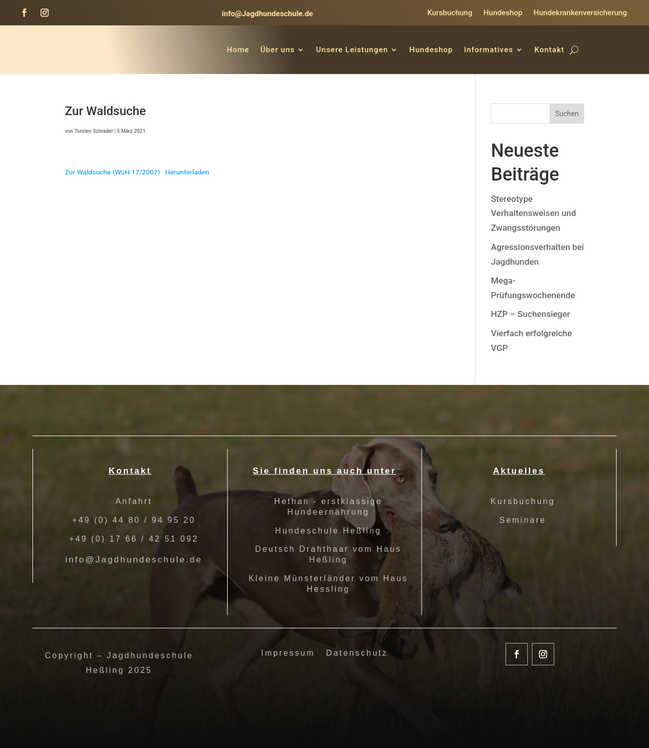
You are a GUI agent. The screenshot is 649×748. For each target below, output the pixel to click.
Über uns (278, 49)
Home (238, 49)
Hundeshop (502, 13)
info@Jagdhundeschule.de (267, 13)
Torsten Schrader (93, 131)
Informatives (488, 49)
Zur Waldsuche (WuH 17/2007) (112, 172)
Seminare (522, 520)
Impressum (288, 653)
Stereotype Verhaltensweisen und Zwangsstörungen (533, 213)
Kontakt (549, 49)
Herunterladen (187, 172)
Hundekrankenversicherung (580, 13)
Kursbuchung (450, 13)
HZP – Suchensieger (530, 314)
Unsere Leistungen (352, 49)
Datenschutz (357, 653)
